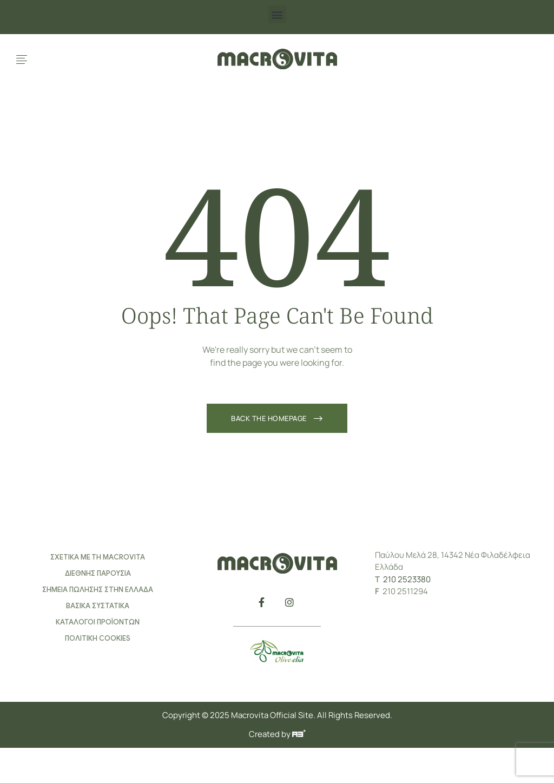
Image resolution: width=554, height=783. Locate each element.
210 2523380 (407, 579)
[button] (277, 14)
